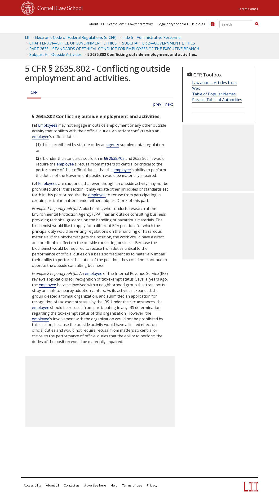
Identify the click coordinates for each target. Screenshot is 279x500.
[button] (256, 24)
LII (27, 37)
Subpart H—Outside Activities (55, 54)
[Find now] (256, 24)
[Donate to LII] (212, 24)
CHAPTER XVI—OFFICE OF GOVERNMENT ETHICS (73, 43)
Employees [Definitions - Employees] (47, 125)
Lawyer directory (140, 24)
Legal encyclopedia (172, 24)
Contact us (72, 485)
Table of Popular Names (214, 94)
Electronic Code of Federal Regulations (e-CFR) (75, 37)
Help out (197, 24)
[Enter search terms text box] (235, 24)
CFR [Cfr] (34, 92)
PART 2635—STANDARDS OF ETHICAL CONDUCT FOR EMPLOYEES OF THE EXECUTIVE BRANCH (114, 48)
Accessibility (32, 485)
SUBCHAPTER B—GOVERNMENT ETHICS (158, 43)
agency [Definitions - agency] (112, 144)
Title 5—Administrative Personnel (152, 37)
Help (114, 485)
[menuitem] (95, 24)
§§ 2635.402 (114, 158)
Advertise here (95, 485)
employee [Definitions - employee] (40, 136)
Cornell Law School (59, 7)
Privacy (152, 485)
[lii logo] (40, 23)
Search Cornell (248, 9)
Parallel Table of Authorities (217, 99)
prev (157, 104)
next (169, 104)
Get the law (115, 24)
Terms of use (132, 485)
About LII (95, 24)
